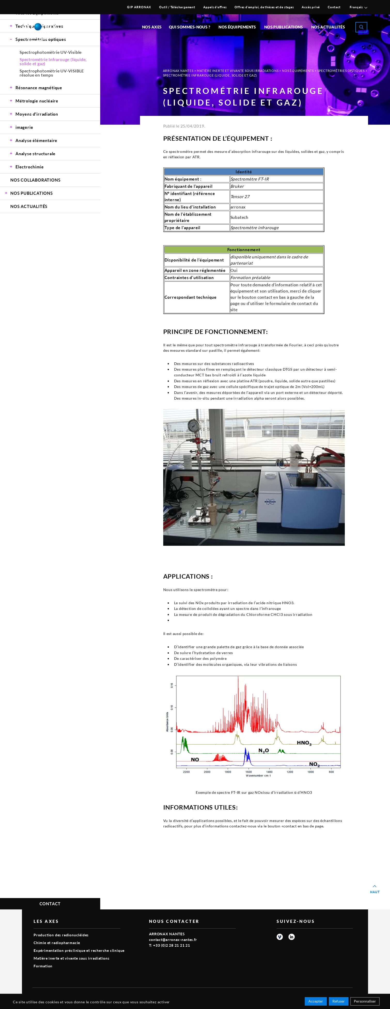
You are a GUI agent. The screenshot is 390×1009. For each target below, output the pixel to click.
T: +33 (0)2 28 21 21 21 (169, 945)
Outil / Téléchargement (177, 7)
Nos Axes (152, 27)
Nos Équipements (298, 71)
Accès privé (311, 7)
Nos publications (283, 27)
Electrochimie (29, 166)
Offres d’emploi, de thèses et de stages (264, 7)
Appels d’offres (215, 7)
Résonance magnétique (38, 87)
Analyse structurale (35, 153)
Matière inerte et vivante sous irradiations (237, 71)
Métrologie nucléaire (36, 100)
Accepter (315, 1002)
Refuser (338, 1002)
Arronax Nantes (178, 71)
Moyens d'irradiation (36, 113)
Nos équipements (237, 27)
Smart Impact (341, 995)
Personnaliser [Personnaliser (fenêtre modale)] (365, 1002)
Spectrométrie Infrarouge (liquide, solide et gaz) (53, 61)
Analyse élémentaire (36, 140)
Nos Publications (31, 193)
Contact (334, 7)
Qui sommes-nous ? (189, 27)
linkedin (291, 937)
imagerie (24, 127)
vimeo (280, 937)
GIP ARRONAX (139, 7)
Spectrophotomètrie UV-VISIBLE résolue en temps (52, 72)
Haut (375, 892)
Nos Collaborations (35, 179)
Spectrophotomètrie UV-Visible (51, 52)
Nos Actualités (328, 27)
